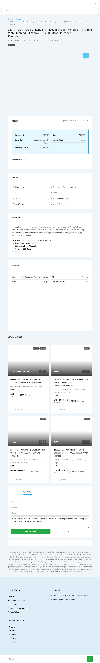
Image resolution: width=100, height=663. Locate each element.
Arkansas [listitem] (12, 635)
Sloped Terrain (19, 204)
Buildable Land (18, 187)
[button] (86, 22)
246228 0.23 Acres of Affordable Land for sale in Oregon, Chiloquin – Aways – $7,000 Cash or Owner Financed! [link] (71, 382)
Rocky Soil (17, 198)
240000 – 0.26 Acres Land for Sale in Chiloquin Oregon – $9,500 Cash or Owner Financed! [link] (71, 453)
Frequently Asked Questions (18, 608)
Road (55, 193)
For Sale (11, 44)
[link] (28, 360)
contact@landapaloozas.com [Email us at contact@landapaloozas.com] (64, 600)
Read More (16, 252)
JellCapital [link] (18, 409)
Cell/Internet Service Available (64, 187)
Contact (11, 597)
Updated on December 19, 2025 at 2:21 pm (74, 121)
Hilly (14, 193)
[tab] (86, 55)
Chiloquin (19, 19)
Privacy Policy (13, 612)
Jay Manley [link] (62, 409)
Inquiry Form (13, 604)
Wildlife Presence (60, 204)
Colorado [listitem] (12, 638)
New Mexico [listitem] (13, 642)
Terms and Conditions (16, 601)
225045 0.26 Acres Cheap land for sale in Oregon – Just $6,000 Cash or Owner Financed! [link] (27, 453)
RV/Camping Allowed (61, 198)
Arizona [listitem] (11, 627)
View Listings (26, 495)
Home (11, 19)
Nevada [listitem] (11, 631)
